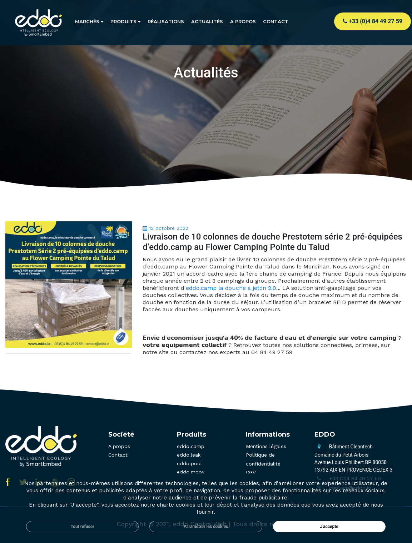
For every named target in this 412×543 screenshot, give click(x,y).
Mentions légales (266, 446)
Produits (125, 21)
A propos (243, 21)
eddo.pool (189, 463)
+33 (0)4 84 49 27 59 (372, 21)
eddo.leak (188, 455)
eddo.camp (190, 446)
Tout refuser (82, 526)
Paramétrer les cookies (206, 526)
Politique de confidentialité (263, 459)
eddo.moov (190, 472)
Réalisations (166, 21)
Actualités (207, 21)
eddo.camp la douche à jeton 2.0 (231, 288)
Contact (275, 21)
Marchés (89, 21)
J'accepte (329, 526)
